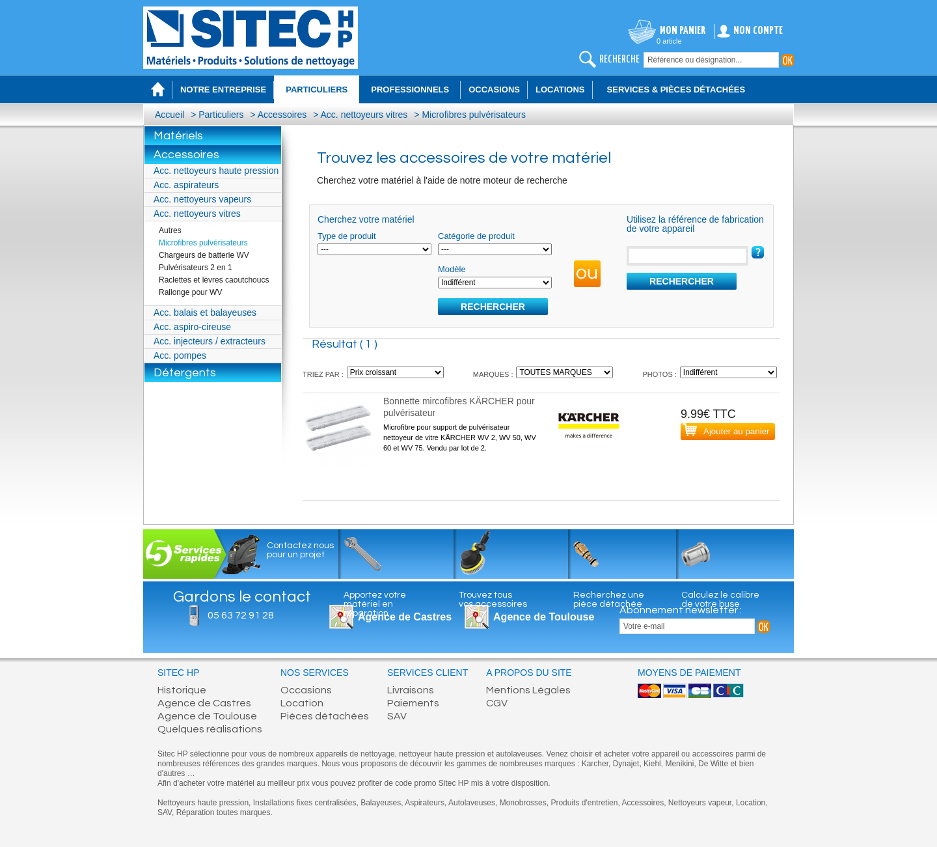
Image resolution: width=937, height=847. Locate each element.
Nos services (314, 673)
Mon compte (758, 30)
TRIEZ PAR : (323, 374)
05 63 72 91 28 (241, 615)
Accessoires (282, 114)
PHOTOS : (659, 374)
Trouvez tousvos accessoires (493, 599)
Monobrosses (523, 802)
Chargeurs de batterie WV (204, 255)
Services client (427, 673)
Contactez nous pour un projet (300, 550)
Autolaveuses (471, 802)
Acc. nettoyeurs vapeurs (202, 199)
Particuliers (220, 114)
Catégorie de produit (476, 236)
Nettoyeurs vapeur (699, 802)
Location (301, 703)
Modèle (452, 269)
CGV (497, 703)
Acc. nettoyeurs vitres (364, 114)
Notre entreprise (223, 89)
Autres (170, 230)
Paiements (413, 703)
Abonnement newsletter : (680, 610)
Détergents (185, 373)
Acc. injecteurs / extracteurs (209, 341)
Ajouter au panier (736, 431)
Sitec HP (178, 673)
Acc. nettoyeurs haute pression (216, 170)
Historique (181, 690)
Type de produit (347, 236)
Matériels (178, 136)
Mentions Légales (528, 690)
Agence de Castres (204, 703)
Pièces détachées (324, 716)
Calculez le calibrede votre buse (720, 599)
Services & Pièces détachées (676, 89)
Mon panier (683, 30)
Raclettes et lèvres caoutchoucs (214, 280)
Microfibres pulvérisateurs (474, 114)
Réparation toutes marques (223, 812)
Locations (560, 89)
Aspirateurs (424, 802)
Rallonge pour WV (190, 292)
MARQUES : (493, 374)
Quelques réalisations (209, 729)
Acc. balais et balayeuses (205, 312)
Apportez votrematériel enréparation (375, 604)
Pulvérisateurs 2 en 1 (195, 267)
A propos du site (528, 673)
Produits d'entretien (584, 802)
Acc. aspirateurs (186, 185)
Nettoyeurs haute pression (203, 802)
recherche (619, 59)
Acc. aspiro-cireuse (192, 327)
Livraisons (410, 690)
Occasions (494, 89)
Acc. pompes (180, 355)
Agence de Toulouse (543, 616)
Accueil (169, 114)
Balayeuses (380, 802)
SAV (397, 716)
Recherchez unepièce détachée (608, 599)
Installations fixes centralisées (305, 802)
